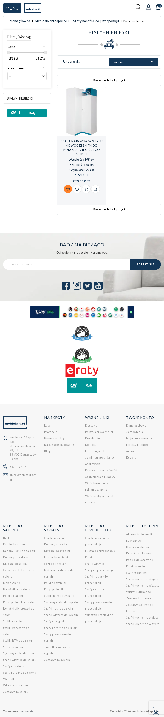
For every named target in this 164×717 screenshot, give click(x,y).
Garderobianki (54, 538)
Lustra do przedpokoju (100, 551)
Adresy (131, 451)
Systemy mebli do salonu (20, 653)
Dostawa (91, 425)
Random (133, 61)
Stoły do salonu (13, 647)
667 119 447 (18, 466)
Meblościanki (12, 583)
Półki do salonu (13, 595)
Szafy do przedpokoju (99, 570)
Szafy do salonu (13, 666)
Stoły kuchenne (136, 572)
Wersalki (9, 679)
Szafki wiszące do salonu (20, 659)
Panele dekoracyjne (139, 560)
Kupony (131, 457)
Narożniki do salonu (16, 589)
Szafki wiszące (95, 563)
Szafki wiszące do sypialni (61, 615)
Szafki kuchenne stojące (142, 579)
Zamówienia (134, 432)
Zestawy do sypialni (57, 659)
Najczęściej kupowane (59, 444)
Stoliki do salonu (14, 621)
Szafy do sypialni (55, 621)
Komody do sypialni (57, 544)
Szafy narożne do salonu (19, 672)
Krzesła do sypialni (57, 551)
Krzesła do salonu (15, 563)
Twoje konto (140, 417)
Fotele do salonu (14, 544)
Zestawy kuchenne (139, 598)
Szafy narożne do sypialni (61, 627)
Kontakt (90, 444)
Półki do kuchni (136, 566)
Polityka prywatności (99, 432)
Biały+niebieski (20, 98)
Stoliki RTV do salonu (17, 640)
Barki (6, 538)
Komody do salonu (15, 557)
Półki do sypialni (55, 583)
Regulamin (92, 438)
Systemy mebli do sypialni (61, 602)
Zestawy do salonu (16, 692)
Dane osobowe (136, 425)
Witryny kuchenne (138, 592)
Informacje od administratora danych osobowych (100, 458)
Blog (47, 451)
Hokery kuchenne (138, 547)
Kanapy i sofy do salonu (19, 551)
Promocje (50, 432)
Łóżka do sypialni (55, 563)
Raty (47, 425)
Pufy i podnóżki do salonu (20, 602)
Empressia (26, 711)
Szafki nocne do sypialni (60, 608)
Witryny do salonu (15, 685)
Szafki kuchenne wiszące (143, 585)
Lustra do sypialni (56, 557)
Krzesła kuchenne (138, 553)
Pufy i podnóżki (54, 589)
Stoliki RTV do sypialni (59, 595)
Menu (12, 7)
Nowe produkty (54, 438)
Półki (88, 557)
